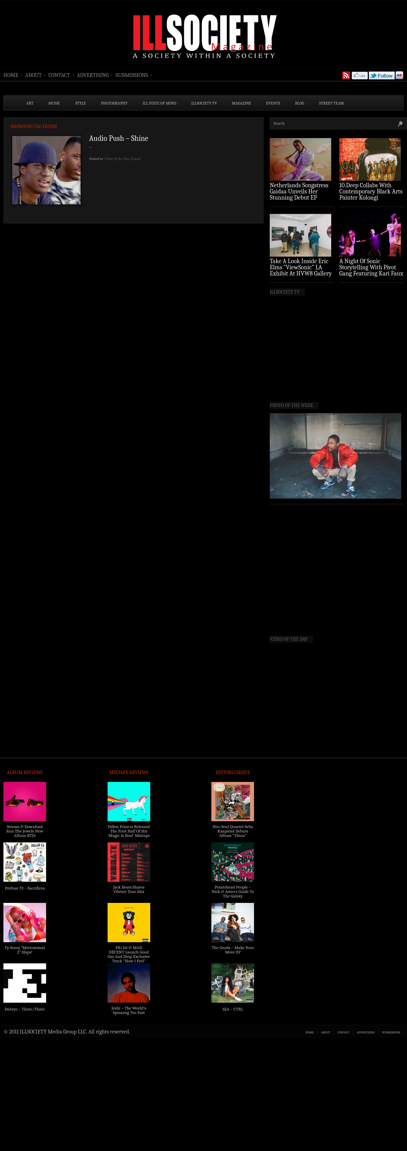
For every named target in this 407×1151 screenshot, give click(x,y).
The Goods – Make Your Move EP (233, 949)
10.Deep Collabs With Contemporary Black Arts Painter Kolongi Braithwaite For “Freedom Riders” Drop (371, 198)
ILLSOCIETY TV (204, 103)
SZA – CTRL (232, 1009)
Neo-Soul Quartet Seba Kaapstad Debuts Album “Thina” (233, 831)
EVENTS (273, 103)
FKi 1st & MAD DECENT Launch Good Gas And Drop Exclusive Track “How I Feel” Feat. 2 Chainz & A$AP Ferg (129, 958)
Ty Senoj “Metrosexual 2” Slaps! (24, 949)
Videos (136, 159)
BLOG (299, 103)
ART (29, 103)
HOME (10, 75)
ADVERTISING (93, 75)
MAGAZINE (241, 103)
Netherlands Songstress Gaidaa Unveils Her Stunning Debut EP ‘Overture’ (299, 194)
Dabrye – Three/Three (24, 1009)
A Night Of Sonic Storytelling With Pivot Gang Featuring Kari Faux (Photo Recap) (371, 270)
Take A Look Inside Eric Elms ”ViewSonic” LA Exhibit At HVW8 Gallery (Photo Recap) (301, 270)
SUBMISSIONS (131, 75)
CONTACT (59, 75)
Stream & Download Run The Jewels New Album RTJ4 (24, 831)
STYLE (80, 103)
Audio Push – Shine (118, 138)
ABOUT (33, 75)
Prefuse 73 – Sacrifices (25, 888)
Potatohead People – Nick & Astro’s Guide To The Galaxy (233, 891)
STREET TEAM (331, 103)
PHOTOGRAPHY (114, 103)
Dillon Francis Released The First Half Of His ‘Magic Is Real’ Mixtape (129, 831)
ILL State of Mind (159, 103)
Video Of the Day (116, 159)
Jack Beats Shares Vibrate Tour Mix (128, 889)
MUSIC (54, 103)
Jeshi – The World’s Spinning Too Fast (129, 1010)
